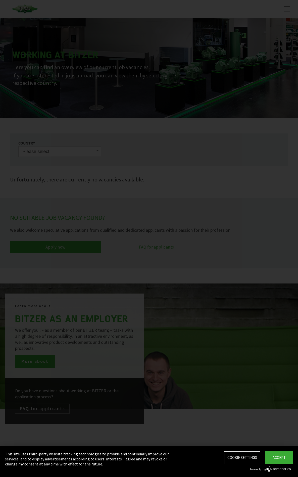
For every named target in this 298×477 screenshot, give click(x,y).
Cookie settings (242, 457)
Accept (279, 457)
